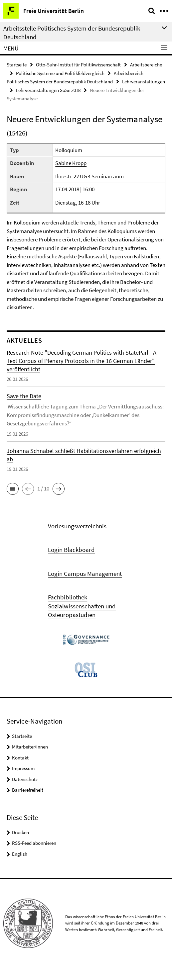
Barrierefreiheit (27, 790)
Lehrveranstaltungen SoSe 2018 (48, 90)
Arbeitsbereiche (146, 64)
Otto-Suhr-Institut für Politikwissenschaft (78, 64)
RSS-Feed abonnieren (34, 843)
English (19, 854)
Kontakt (20, 757)
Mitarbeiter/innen (30, 747)
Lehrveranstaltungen (143, 81)
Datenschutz (25, 779)
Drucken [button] (20, 832)
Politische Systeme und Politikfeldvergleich (60, 73)
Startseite (17, 64)
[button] (13, 488)
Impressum (23, 768)
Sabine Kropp (70, 163)
